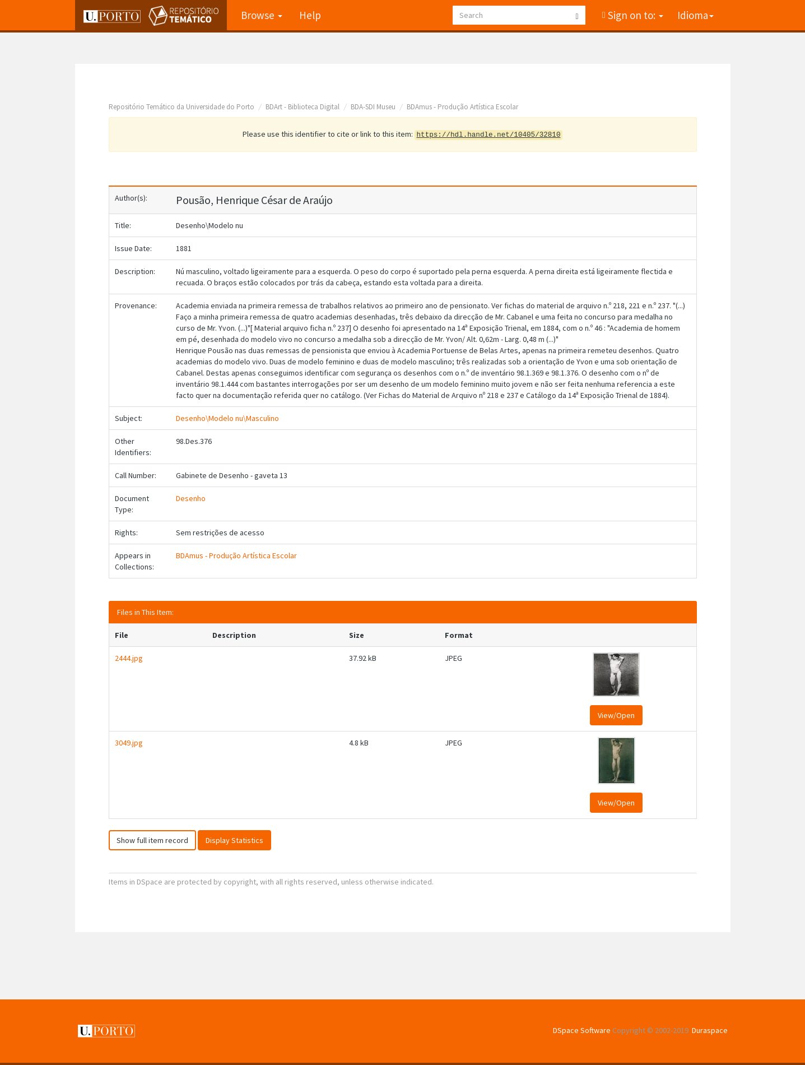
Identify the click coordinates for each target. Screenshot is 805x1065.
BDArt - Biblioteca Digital (302, 107)
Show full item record (152, 840)
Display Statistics (234, 840)
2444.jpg (129, 658)
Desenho (191, 498)
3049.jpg (129, 743)
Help (310, 15)
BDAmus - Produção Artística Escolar (462, 107)
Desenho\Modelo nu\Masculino (227, 418)
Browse (261, 15)
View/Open (616, 715)
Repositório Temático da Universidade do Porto (181, 107)
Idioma (695, 15)
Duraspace (710, 1030)
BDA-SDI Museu (373, 107)
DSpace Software (582, 1030)
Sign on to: (634, 15)
